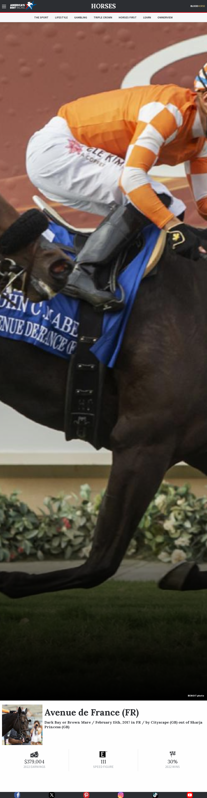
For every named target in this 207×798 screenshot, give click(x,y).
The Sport (41, 17)
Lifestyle (61, 17)
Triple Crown (103, 17)
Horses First (128, 17)
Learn (147, 17)
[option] (103, 361)
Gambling (80, 17)
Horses (103, 6)
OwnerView (165, 17)
